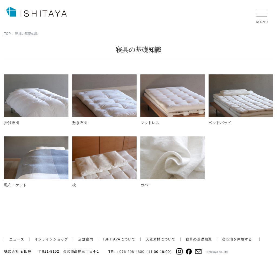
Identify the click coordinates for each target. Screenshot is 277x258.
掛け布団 (11, 123)
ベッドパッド (220, 123)
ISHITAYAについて (119, 239)
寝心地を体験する (237, 239)
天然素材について (161, 239)
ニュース (16, 239)
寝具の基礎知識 (199, 239)
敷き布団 (79, 123)
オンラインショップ (51, 239)
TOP (7, 34)
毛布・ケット (15, 185)
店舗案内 (85, 239)
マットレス (149, 123)
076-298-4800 (131, 252)
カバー (146, 185)
